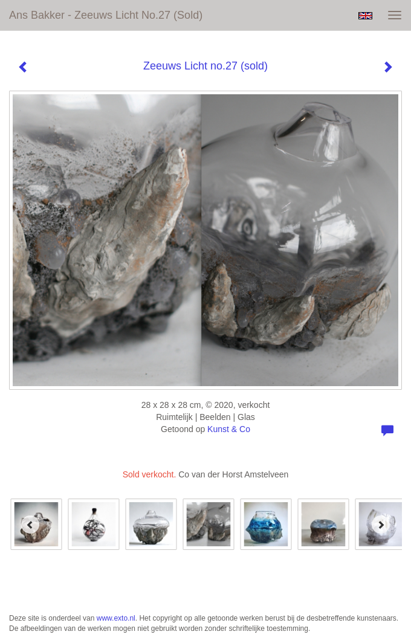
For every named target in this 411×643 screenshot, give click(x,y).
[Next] (381, 524)
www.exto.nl (116, 618)
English (365, 15)
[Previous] (30, 524)
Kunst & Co (228, 429)
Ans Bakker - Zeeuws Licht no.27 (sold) (105, 15)
